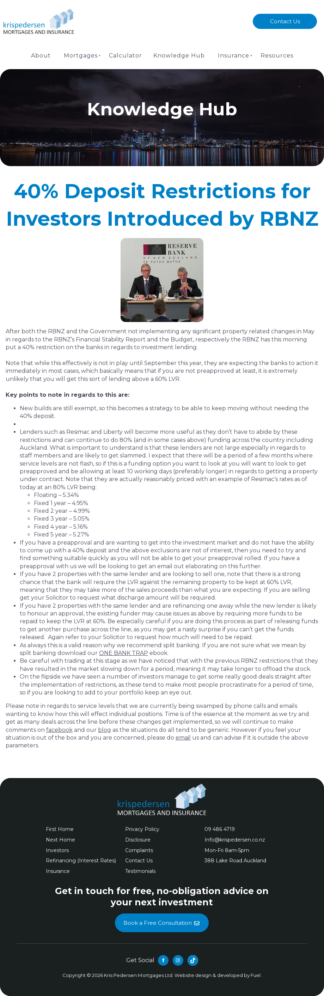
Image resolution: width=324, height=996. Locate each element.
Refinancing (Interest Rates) (81, 860)
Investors (57, 850)
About (41, 55)
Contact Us (285, 17)
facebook (59, 730)
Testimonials (140, 871)
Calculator (125, 55)
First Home (60, 829)
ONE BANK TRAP (123, 653)
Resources (277, 55)
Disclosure (138, 840)
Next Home (60, 840)
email (183, 737)
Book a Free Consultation (162, 917)
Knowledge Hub (179, 55)
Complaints (139, 850)
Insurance (233, 55)
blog (104, 730)
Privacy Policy (142, 829)
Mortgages (81, 55)
